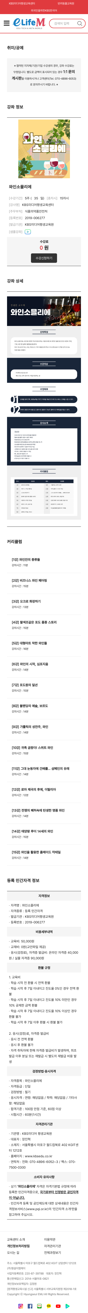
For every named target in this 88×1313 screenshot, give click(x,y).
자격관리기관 (52, 1246)
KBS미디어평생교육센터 (22, 3)
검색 (79, 23)
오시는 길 (13, 1253)
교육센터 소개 (16, 1239)
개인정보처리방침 (18, 1246)
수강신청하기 (44, 258)
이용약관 (49, 1239)
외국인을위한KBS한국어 (44, 10)
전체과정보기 (52, 1253)
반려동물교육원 (66, 3)
